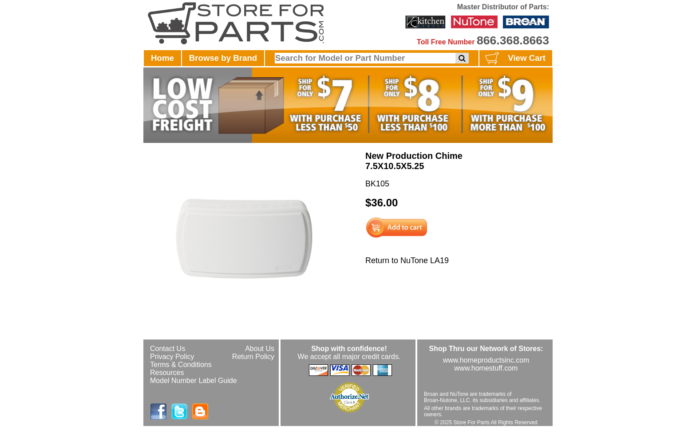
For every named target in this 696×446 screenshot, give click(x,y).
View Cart (514, 59)
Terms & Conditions (181, 364)
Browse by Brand (223, 58)
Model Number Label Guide (193, 380)
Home (162, 58)
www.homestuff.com (486, 368)
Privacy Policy (172, 356)
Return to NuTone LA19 (407, 260)
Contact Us (167, 348)
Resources (167, 372)
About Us (259, 348)
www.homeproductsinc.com (486, 360)
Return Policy (253, 356)
